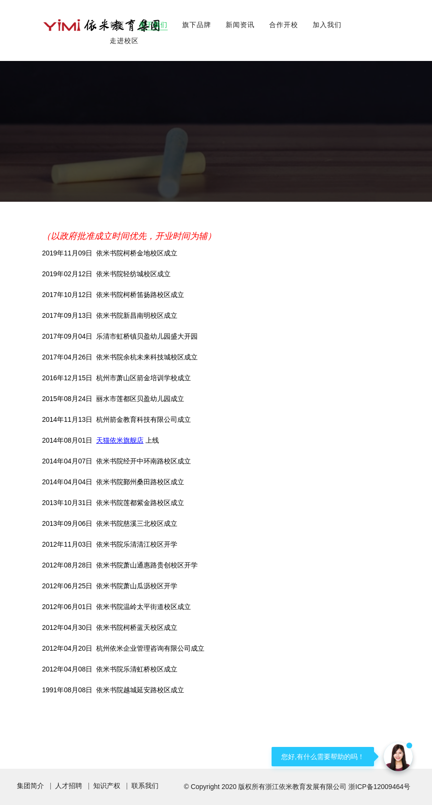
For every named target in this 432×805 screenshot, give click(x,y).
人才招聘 (68, 786)
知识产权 (106, 786)
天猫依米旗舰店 (120, 440)
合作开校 (283, 25)
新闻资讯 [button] (240, 25)
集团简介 (30, 786)
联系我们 (144, 786)
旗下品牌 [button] (196, 25)
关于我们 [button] (153, 25)
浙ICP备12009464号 (379, 786)
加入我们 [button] (327, 25)
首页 (117, 25)
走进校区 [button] (124, 41)
